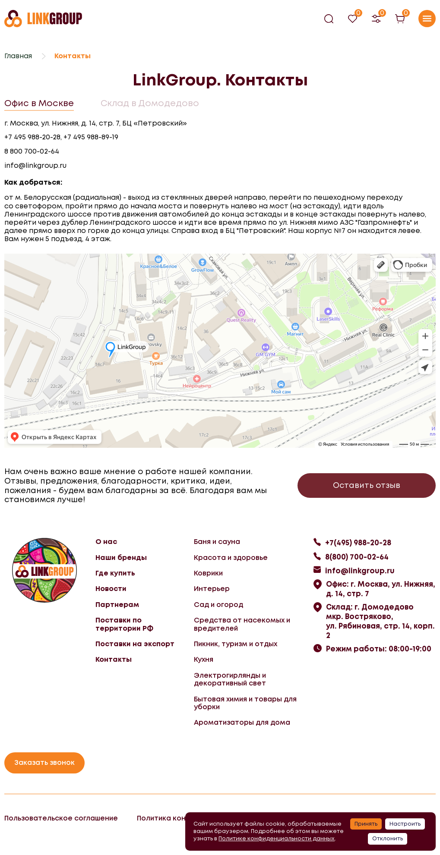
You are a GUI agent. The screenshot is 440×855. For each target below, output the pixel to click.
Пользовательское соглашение (61, 818)
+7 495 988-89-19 (90, 137)
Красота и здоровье (231, 557)
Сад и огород (218, 604)
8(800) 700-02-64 (357, 557)
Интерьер (212, 588)
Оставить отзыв (366, 485)
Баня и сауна (217, 541)
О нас (106, 541)
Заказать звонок (44, 762)
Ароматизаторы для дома (242, 722)
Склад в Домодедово (150, 103)
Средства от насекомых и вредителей (242, 624)
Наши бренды (121, 557)
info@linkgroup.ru (35, 166)
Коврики (208, 573)
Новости (111, 588)
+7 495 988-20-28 (32, 137)
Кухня (203, 659)
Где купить (115, 573)
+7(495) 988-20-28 (358, 542)
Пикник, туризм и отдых (235, 643)
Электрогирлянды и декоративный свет (230, 679)
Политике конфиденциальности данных (276, 838)
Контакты (113, 659)
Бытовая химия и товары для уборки (245, 703)
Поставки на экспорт (134, 643)
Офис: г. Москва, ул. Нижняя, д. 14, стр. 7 (380, 588)
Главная (18, 55)
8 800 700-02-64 (31, 151)
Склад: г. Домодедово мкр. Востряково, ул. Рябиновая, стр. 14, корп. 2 (380, 621)
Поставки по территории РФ (124, 624)
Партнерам (117, 604)
